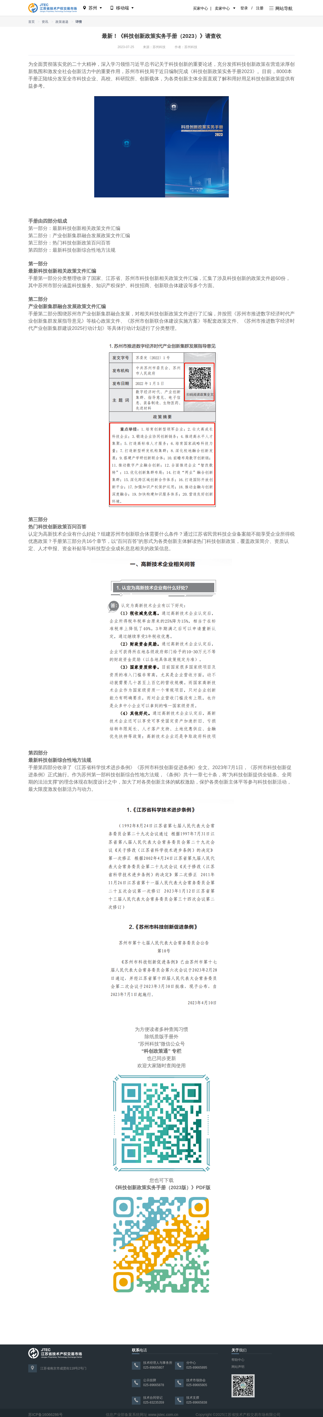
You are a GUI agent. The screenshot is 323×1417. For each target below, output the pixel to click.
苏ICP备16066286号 (45, 1414)
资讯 (45, 22)
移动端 (122, 8)
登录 (244, 8)
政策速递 (61, 22)
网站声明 (237, 1367)
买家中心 (200, 8)
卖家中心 (222, 8)
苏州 (92, 8)
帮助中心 (237, 1360)
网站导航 (281, 8)
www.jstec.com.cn (163, 1414)
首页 (31, 22)
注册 (260, 8)
